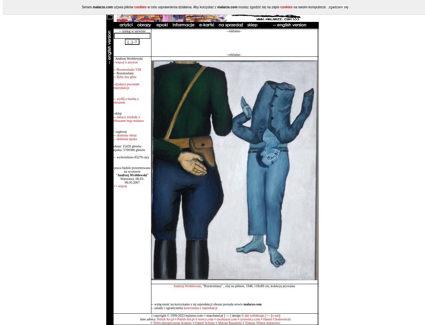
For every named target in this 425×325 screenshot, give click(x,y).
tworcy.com (205, 319)
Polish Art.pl (165, 319)
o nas (275, 315)
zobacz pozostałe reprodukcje (126, 86)
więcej (122, 186)
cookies (140, 7)
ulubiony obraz (126, 135)
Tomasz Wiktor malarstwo (262, 323)
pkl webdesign (254, 315)
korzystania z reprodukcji (200, 308)
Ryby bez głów (126, 77)
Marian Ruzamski (230, 323)
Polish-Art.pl (186, 319)
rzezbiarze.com (227, 319)
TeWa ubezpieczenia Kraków (172, 323)
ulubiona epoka (127, 139)
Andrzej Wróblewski (187, 286)
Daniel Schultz (205, 323)
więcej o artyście (127, 62)
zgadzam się (339, 7)
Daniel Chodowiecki (277, 319)
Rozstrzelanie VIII (129, 69)
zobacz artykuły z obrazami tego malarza (129, 118)
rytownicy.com (250, 319)
